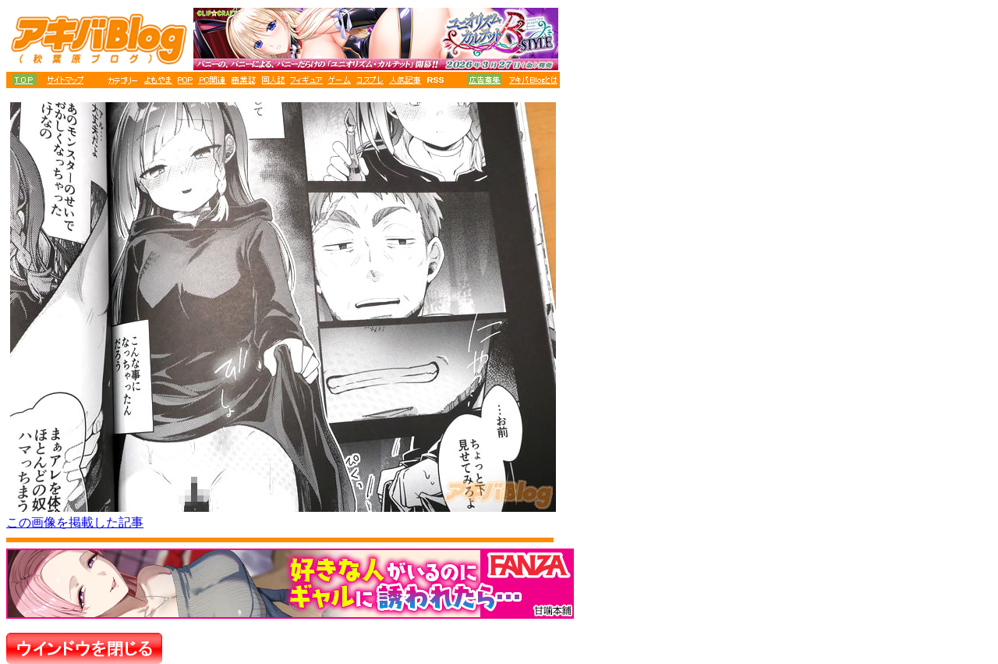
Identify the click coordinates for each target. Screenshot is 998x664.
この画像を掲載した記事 (74, 522)
